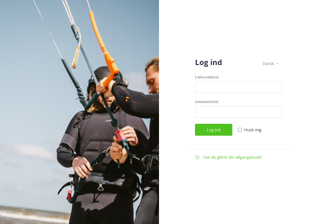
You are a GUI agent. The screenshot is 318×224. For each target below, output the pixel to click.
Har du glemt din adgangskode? (228, 157)
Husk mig (252, 130)
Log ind (213, 130)
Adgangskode (207, 102)
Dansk (271, 64)
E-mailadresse (207, 77)
